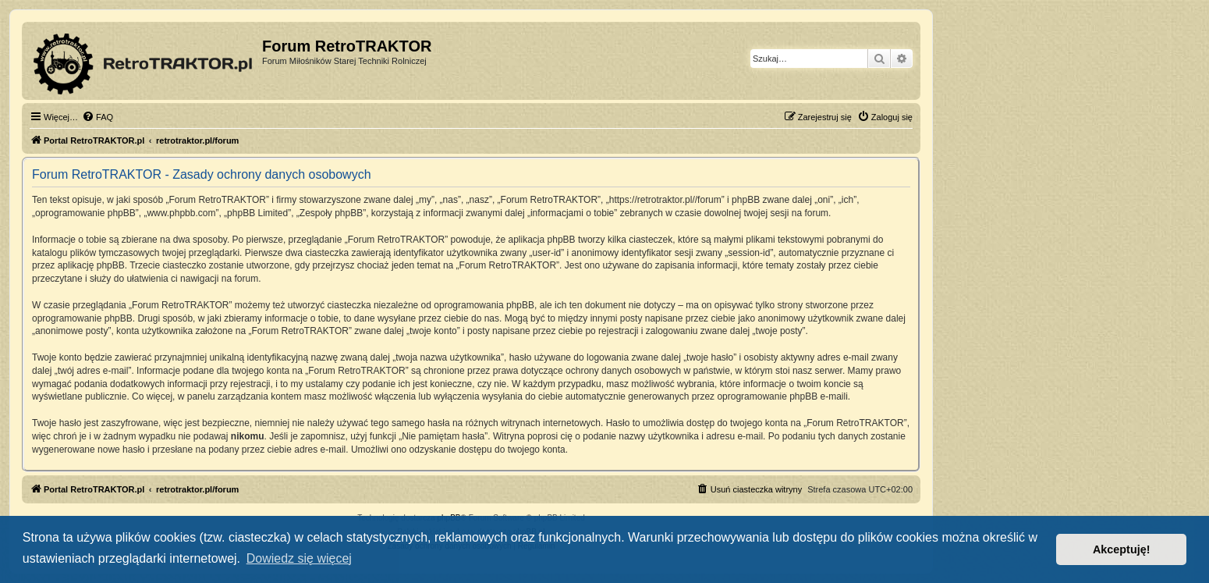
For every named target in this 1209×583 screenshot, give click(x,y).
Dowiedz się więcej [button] (299, 558)
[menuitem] (97, 117)
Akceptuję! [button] (1121, 549)
